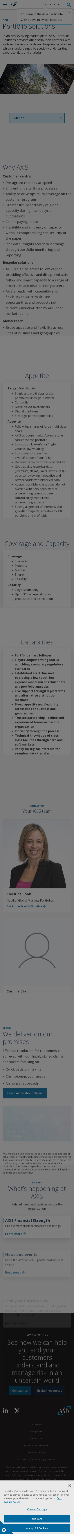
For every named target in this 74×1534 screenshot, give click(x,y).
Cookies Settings (4, 1530)
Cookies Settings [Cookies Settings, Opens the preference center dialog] (37, 1509)
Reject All (37, 1518)
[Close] (70, 1485)
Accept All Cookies (37, 1528)
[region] (37, 1507)
